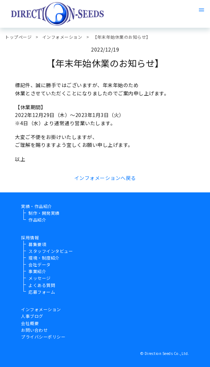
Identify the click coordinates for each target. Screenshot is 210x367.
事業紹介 (37, 271)
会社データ (39, 264)
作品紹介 (37, 220)
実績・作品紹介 (36, 206)
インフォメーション (41, 309)
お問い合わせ (34, 330)
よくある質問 (41, 285)
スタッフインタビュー (50, 251)
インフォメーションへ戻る (105, 177)
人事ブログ (32, 316)
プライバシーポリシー (43, 337)
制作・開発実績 (44, 213)
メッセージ (39, 278)
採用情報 (30, 237)
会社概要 (30, 323)
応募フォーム (41, 292)
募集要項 (37, 244)
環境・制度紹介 (44, 258)
